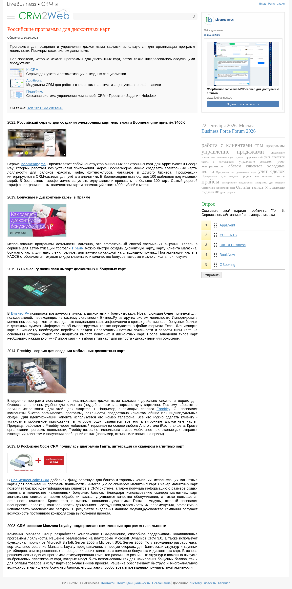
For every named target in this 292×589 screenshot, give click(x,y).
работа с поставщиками (217, 161)
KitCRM (32, 70)
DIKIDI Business (233, 245)
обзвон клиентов (245, 166)
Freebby (163, 409)
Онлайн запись (250, 187)
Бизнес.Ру (20, 313)
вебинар (224, 583)
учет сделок (271, 171)
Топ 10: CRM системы (45, 108)
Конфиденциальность (133, 583)
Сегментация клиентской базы (218, 187)
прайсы (210, 181)
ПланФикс (34, 92)
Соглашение (161, 583)
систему (196, 583)
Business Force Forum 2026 (228, 131)
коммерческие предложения (237, 182)
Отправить (211, 275)
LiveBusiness (224, 19)
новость (210, 583)
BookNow (227, 255)
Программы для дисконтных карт (236, 172)
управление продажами (232, 151)
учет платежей (274, 157)
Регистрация (276, 3)
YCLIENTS (228, 235)
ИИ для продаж (225, 192)
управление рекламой (255, 161)
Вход (262, 3)
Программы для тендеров (270, 182)
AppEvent (34, 81)
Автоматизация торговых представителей (239, 157)
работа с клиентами (226, 145)
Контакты (108, 583)
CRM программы (270, 145)
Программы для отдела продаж (226, 176)
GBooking (227, 265)
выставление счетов (270, 176)
